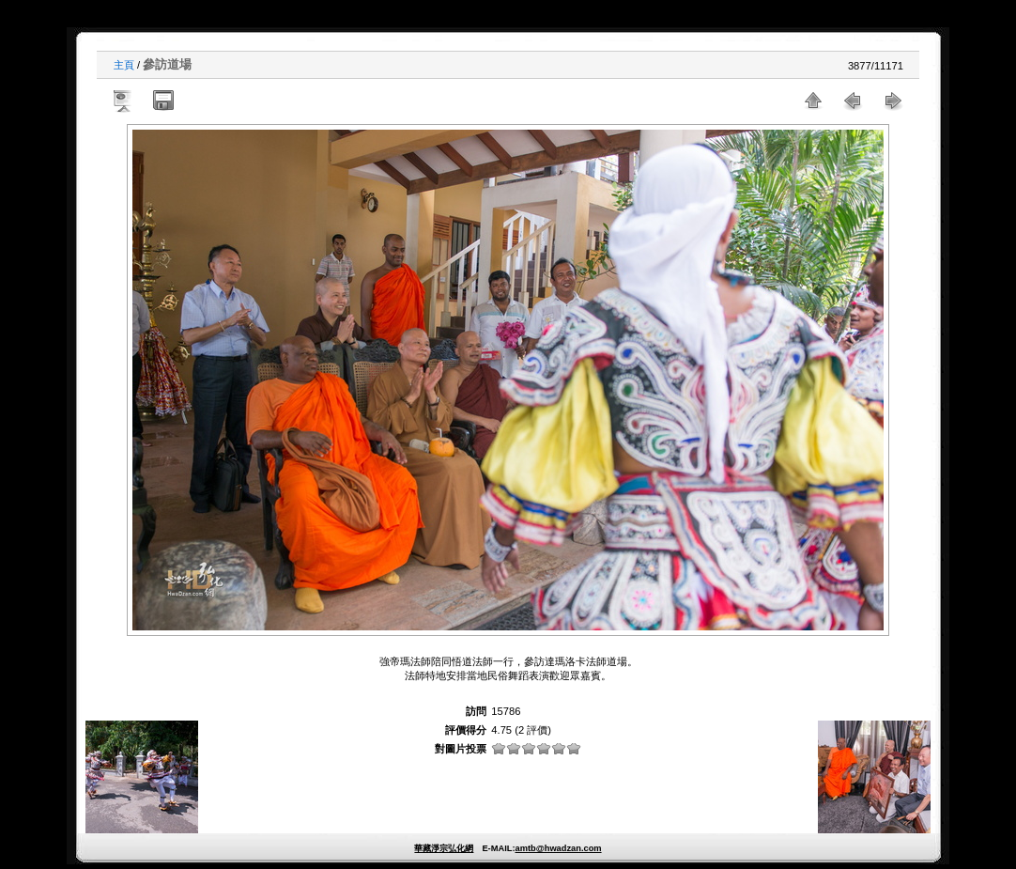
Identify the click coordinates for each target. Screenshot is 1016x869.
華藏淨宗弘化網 (443, 848)
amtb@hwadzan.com (558, 848)
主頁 (124, 64)
